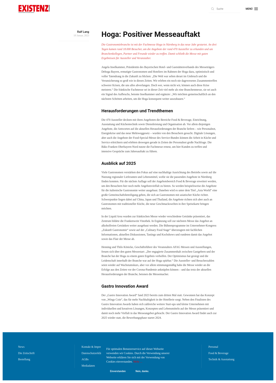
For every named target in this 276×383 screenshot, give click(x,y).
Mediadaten (88, 365)
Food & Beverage (218, 353)
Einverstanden (118, 371)
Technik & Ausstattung (221, 359)
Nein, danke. (142, 371)
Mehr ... (137, 361)
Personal (213, 346)
